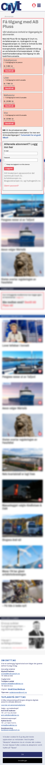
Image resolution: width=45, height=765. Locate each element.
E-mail (6, 151)
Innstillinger (22, 761)
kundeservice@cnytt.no (10, 730)
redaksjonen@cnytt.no (18, 692)
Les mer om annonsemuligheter (13, 705)
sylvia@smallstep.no (9, 725)
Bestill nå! (9, 71)
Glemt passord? (11, 186)
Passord (7, 157)
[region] (22, 748)
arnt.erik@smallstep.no (10, 715)
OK (22, 754)
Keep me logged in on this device (17, 164)
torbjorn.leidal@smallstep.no (12, 684)
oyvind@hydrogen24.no (10, 674)
